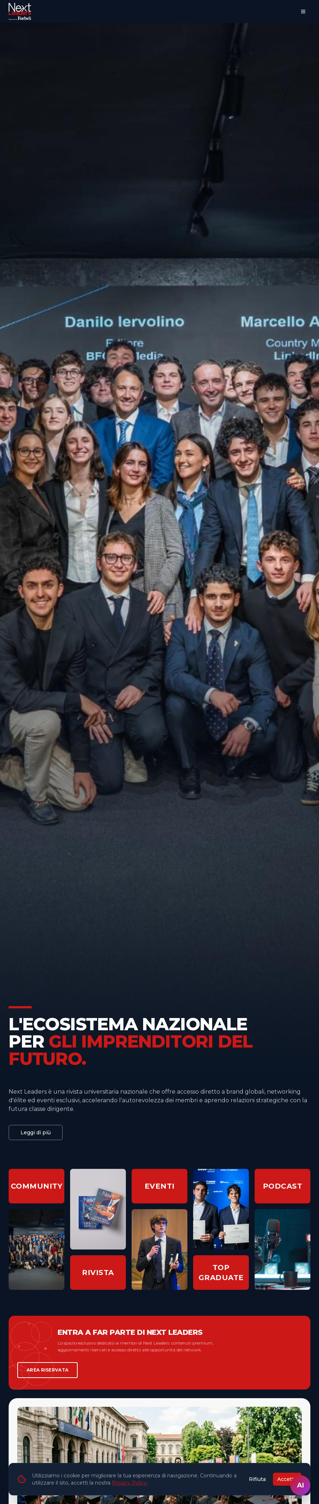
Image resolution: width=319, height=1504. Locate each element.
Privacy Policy (129, 1483)
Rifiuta (257, 1479)
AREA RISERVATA (47, 1370)
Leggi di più (35, 1132)
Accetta (287, 1479)
